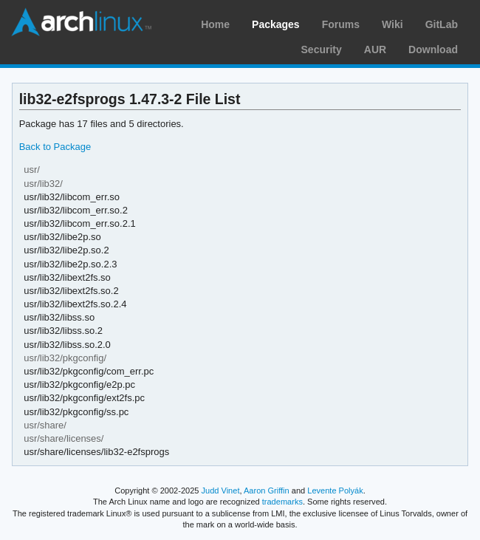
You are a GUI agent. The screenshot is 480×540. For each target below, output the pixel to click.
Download (433, 49)
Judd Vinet (221, 490)
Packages (276, 24)
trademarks (282, 501)
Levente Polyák (335, 490)
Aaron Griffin (266, 490)
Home (215, 24)
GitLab (441, 24)
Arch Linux (81, 22)
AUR (375, 49)
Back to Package (55, 146)
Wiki (392, 24)
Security (321, 49)
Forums (341, 24)
